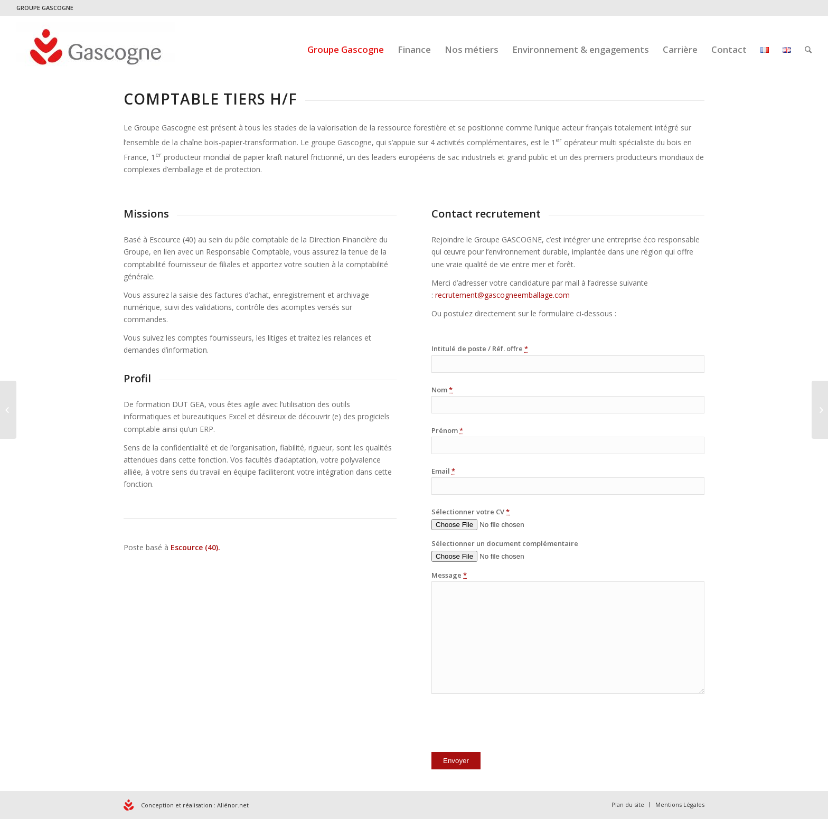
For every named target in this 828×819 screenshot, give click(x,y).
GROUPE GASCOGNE (44, 8)
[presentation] (511, 725)
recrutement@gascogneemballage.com (502, 295)
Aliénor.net (233, 805)
